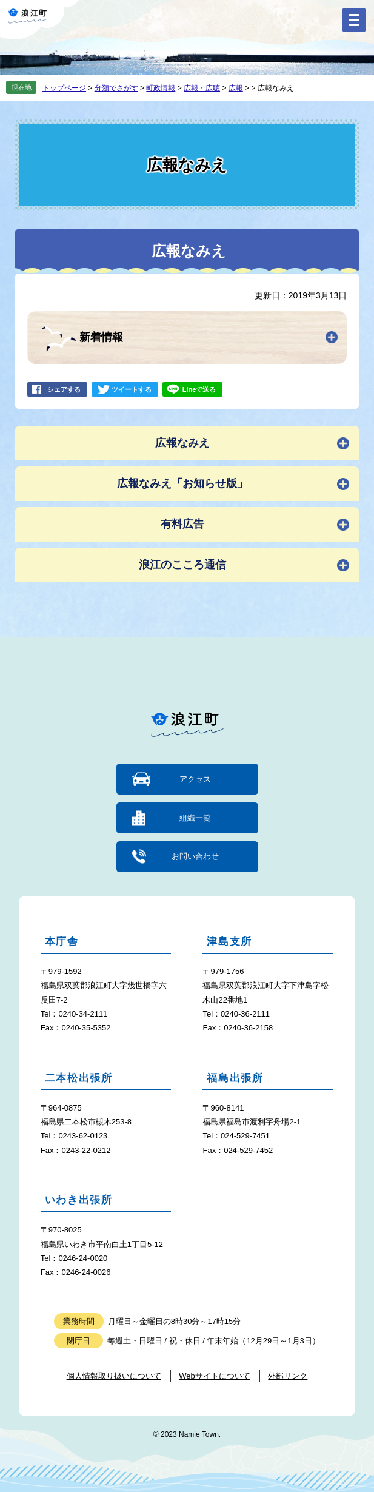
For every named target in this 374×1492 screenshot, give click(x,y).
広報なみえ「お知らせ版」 (182, 483)
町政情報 (160, 88)
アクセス (195, 779)
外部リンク (287, 1375)
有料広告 (182, 524)
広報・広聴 (202, 88)
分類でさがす (116, 88)
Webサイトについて (214, 1375)
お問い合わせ (195, 856)
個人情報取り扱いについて (114, 1375)
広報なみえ (182, 443)
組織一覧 (195, 817)
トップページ (64, 88)
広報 (236, 88)
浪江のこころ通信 (182, 565)
